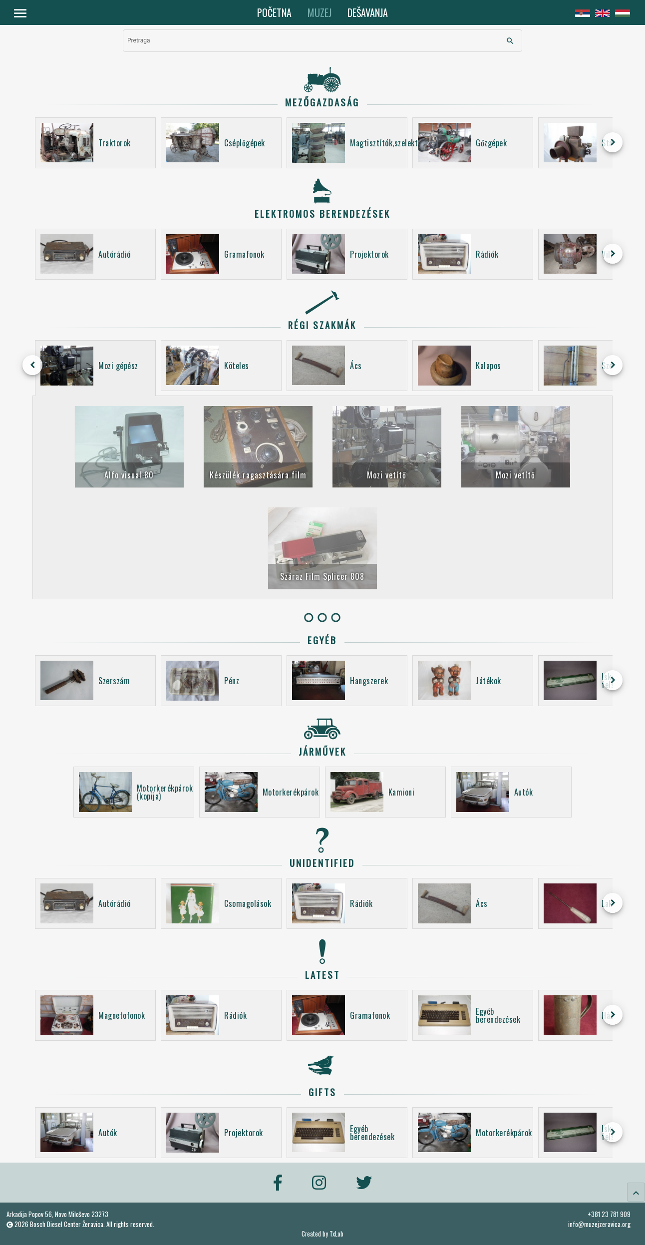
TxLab (336, 1234)
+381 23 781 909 (609, 1214)
